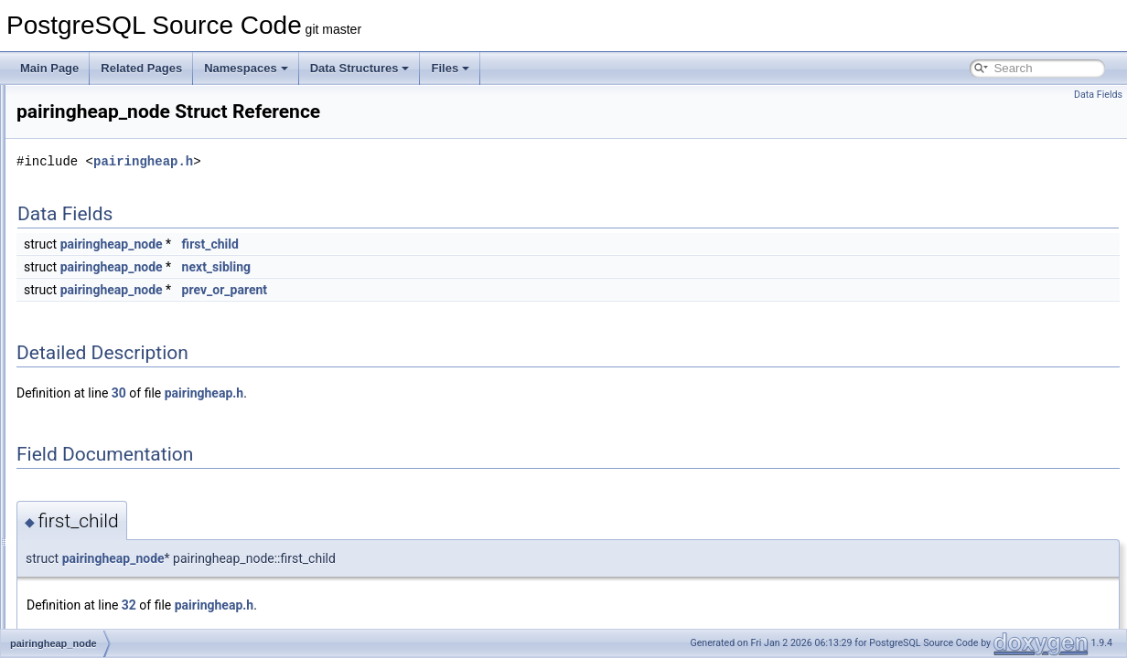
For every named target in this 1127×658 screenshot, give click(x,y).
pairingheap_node (104, 365)
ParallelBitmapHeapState (121, 486)
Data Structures (360, 68)
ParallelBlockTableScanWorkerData (146, 526)
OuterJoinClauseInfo (110, 184)
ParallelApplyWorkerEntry (123, 425)
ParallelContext (97, 546)
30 (347, 393)
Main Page (49, 68)
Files (450, 68)
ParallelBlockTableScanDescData (141, 506)
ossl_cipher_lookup (107, 124)
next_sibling (445, 267)
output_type (89, 204)
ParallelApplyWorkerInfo (119, 446)
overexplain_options (109, 265)
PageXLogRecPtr (102, 325)
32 (357, 605)
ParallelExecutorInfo (109, 566)
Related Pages (141, 68)
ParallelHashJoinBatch (115, 586)
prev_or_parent (453, 289)
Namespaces (246, 68)
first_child (439, 244)
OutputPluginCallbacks (115, 224)
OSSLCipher (91, 144)
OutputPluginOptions (111, 245)
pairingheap (89, 345)
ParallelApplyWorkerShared (127, 466)
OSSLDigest (90, 164)
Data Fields (1098, 95)
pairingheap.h (372, 161)
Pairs (72, 385)
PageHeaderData (102, 285)
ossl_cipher (88, 104)
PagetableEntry (97, 305)
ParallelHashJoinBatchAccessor (138, 606)
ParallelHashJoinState (114, 627)
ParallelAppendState (110, 405)
